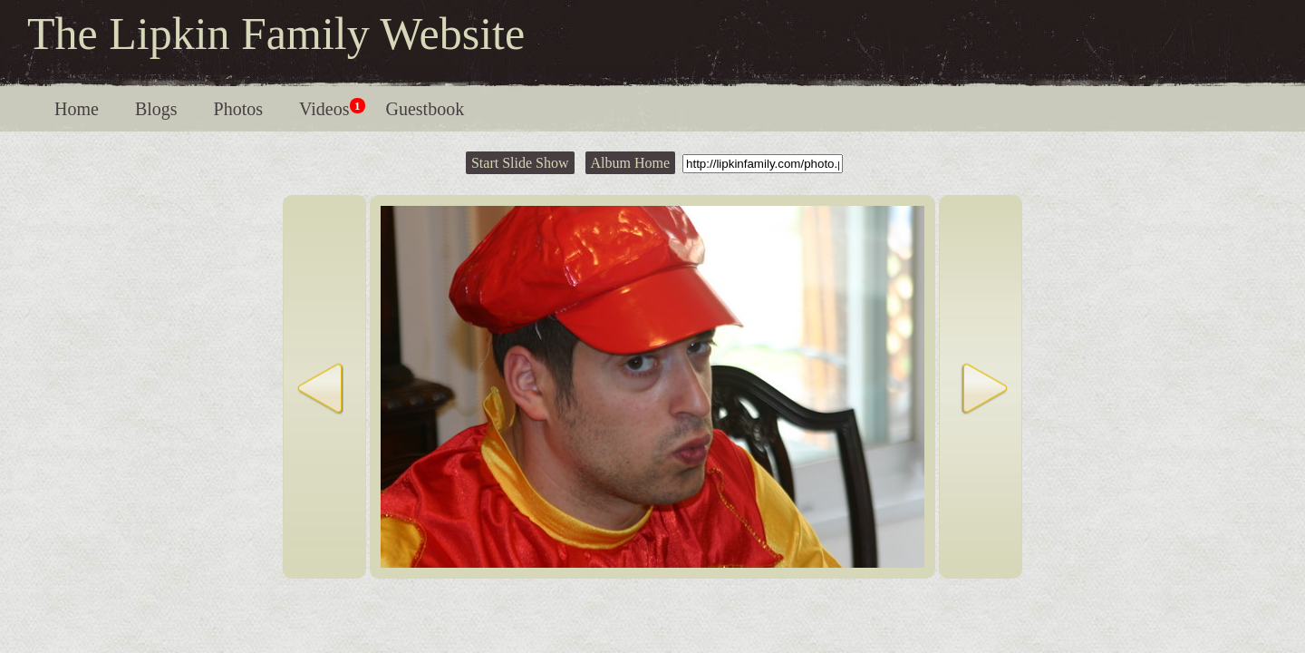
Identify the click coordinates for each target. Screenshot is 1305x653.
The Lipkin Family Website (276, 33)
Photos (238, 109)
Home (76, 109)
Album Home (631, 163)
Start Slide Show (520, 163)
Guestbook (425, 109)
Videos (331, 108)
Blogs (156, 109)
